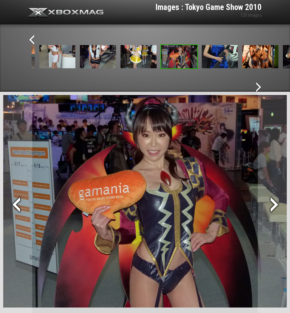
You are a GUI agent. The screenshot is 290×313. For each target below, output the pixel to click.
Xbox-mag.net (66, 13)
